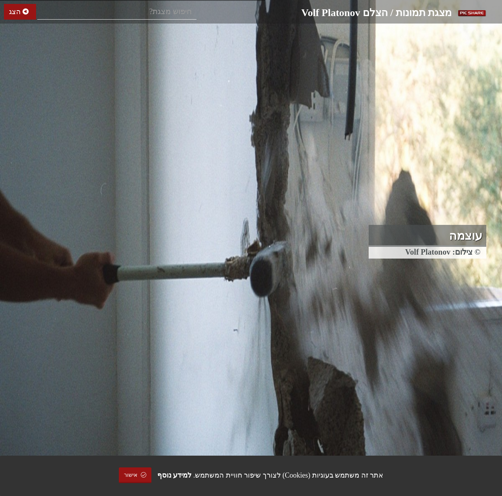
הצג (20, 11)
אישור (135, 475)
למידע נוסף (174, 475)
